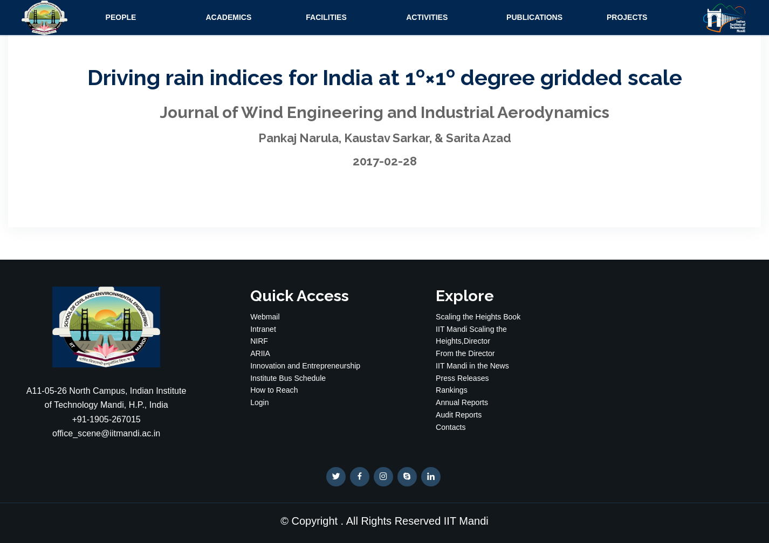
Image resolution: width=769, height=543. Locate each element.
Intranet (263, 329)
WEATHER (662, 327)
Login (259, 402)
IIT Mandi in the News (472, 365)
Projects (627, 17)
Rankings (452, 390)
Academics (228, 17)
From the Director (465, 353)
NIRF (259, 341)
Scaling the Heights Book (478, 316)
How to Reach (274, 390)
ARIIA (260, 353)
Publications (534, 17)
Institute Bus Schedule (288, 378)
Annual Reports (462, 402)
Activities (427, 17)
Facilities (326, 17)
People (121, 17)
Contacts (451, 427)
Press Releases (462, 378)
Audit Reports (459, 414)
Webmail (264, 316)
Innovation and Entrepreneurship (305, 365)
